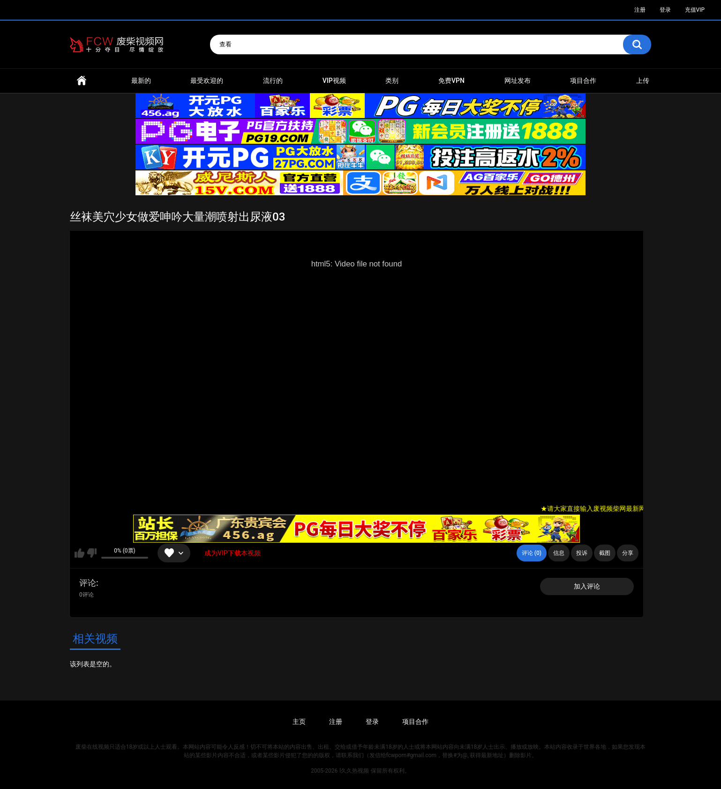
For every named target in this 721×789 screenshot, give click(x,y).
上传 (642, 80)
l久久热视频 (354, 770)
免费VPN (451, 80)
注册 (640, 10)
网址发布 (517, 80)
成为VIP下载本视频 (232, 553)
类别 (391, 80)
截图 (604, 553)
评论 (87, 583)
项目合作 (583, 80)
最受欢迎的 (206, 80)
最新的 (141, 80)
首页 (81, 81)
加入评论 (587, 586)
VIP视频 (334, 80)
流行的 (273, 80)
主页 (299, 721)
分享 (627, 553)
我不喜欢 (92, 553)
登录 (665, 10)
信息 (558, 553)
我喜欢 (79, 553)
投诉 (581, 553)
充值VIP (695, 10)
